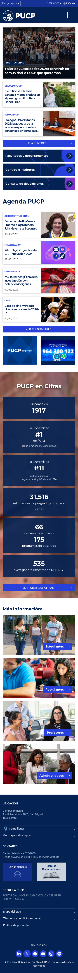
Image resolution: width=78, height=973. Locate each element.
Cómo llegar (16, 828)
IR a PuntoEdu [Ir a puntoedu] (38, 143)
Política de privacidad (16, 925)
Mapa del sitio (12, 911)
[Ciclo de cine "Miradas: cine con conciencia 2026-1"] (39, 309)
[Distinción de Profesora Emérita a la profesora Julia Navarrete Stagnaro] (39, 225)
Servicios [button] (55, 3)
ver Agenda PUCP (38, 329)
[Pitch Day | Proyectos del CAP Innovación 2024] (39, 252)
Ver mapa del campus (17, 835)
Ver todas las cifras (38, 587)
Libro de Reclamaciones (51, 867)
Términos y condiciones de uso (22, 918)
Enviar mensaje (17, 866)
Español (71, 3)
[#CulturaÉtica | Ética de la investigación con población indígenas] (39, 280)
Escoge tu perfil (11, 3)
